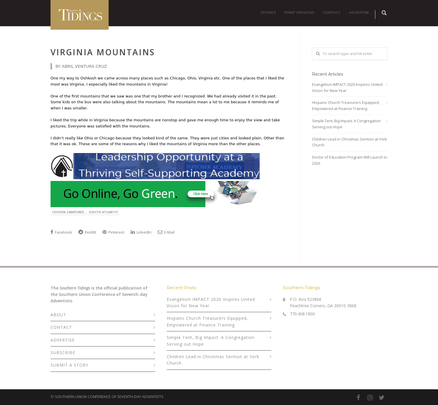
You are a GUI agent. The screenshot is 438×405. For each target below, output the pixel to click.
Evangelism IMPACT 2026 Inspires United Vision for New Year (347, 87)
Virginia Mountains (103, 52)
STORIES (268, 12)
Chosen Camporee (68, 212)
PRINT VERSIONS (299, 12)
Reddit (87, 232)
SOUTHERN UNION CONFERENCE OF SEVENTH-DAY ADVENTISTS (109, 396)
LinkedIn (141, 232)
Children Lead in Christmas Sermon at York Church (349, 142)
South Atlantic (103, 212)
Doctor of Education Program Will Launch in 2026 (349, 160)
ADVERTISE (359, 12)
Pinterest (113, 232)
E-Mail (166, 232)
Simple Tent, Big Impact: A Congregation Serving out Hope (346, 123)
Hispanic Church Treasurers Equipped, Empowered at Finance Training (346, 105)
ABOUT (58, 314)
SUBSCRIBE (63, 352)
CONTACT (331, 12)
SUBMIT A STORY (69, 365)
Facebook (61, 232)
